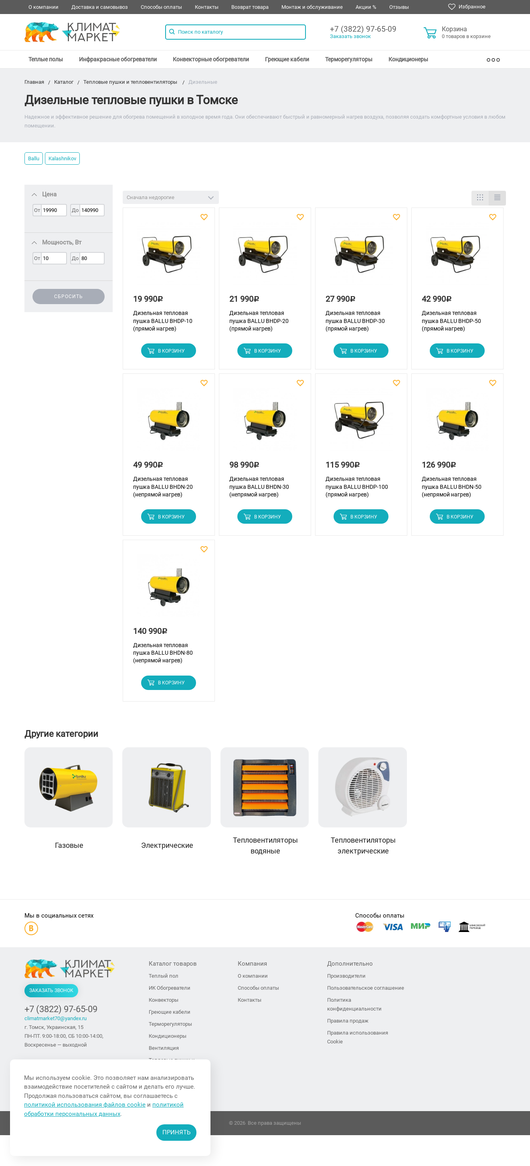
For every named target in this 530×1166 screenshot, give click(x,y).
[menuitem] (45, 59)
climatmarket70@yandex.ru (55, 1019)
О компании (43, 7)
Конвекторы (163, 1001)
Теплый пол (163, 977)
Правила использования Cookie (357, 1038)
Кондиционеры (408, 59)
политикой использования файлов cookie (85, 1104)
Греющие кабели (287, 59)
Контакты (206, 7)
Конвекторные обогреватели (211, 59)
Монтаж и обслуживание (312, 7)
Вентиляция (164, 1049)
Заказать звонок (350, 36)
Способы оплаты (161, 7)
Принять (176, 1132)
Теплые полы (45, 59)
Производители (346, 977)
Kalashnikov (62, 158)
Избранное (466, 7)
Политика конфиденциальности (354, 1005)
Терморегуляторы (348, 59)
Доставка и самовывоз (99, 7)
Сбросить (68, 296)
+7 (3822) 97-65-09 (363, 29)
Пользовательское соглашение (365, 989)
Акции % (366, 7)
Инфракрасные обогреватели (118, 59)
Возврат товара (250, 7)
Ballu (33, 158)
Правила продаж (347, 1022)
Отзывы (399, 7)
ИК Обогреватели (169, 989)
